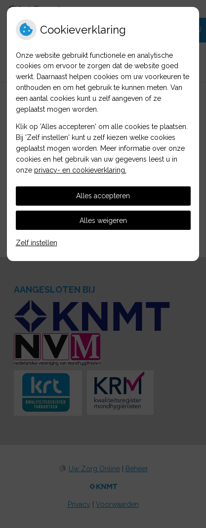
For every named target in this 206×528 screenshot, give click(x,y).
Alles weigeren (103, 220)
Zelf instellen (36, 243)
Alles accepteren (103, 196)
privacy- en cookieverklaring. (80, 170)
